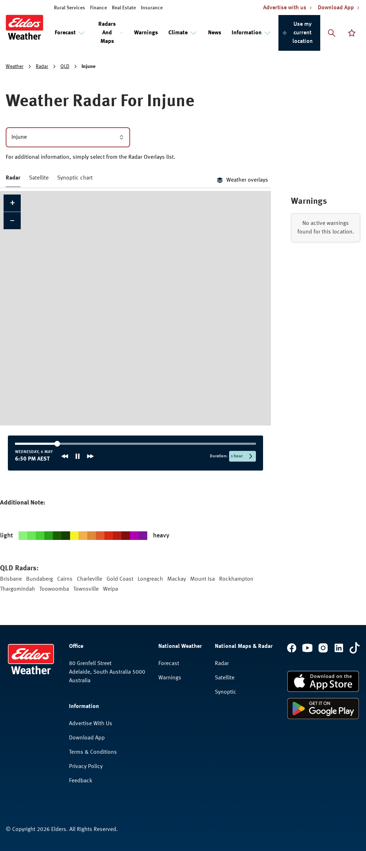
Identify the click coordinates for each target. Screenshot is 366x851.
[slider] (37, 444)
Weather (15, 66)
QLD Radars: (19, 568)
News (214, 33)
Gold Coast (120, 579)
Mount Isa (202, 579)
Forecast (168, 663)
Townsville (86, 589)
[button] (12, 203)
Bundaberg (39, 579)
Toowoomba (54, 589)
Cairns (65, 579)
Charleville (89, 579)
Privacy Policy (86, 766)
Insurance (152, 7)
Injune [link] (88, 66)
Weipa (110, 589)
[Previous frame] (64, 456)
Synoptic (225, 692)
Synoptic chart (75, 178)
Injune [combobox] (67, 137)
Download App (87, 738)
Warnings (146, 33)
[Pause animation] (77, 456)
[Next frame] (90, 456)
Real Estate (124, 7)
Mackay (176, 579)
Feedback (80, 781)
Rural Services (69, 7)
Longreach (150, 579)
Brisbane (11, 579)
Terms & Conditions (93, 752)
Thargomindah (17, 589)
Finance (98, 7)
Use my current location (297, 32)
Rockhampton (236, 579)
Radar (42, 66)
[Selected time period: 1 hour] (242, 456)
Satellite (39, 178)
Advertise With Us (90, 724)
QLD (64, 66)
